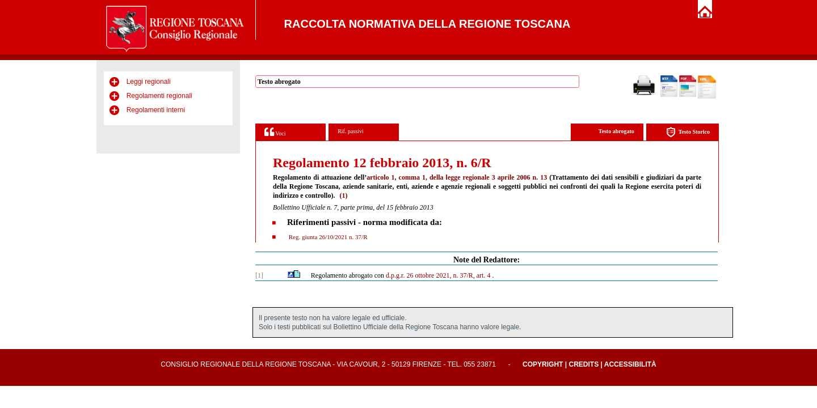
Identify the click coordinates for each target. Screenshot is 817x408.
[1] (259, 275)
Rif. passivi (351, 131)
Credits (583, 364)
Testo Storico (688, 132)
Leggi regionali (149, 82)
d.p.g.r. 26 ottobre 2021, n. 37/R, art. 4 (438, 275)
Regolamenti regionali (159, 96)
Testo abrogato (616, 131)
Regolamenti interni (156, 110)
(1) (343, 195)
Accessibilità (630, 364)
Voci (274, 132)
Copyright (543, 364)
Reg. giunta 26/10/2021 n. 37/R (327, 236)
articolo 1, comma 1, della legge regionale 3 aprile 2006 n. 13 (457, 177)
